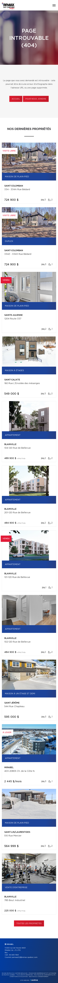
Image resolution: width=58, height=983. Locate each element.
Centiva (34, 980)
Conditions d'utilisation (19, 976)
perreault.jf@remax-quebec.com (24, 957)
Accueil (16, 99)
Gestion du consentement (38, 976)
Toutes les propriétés (29, 923)
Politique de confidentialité (44, 975)
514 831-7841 (14, 955)
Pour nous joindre (35, 99)
